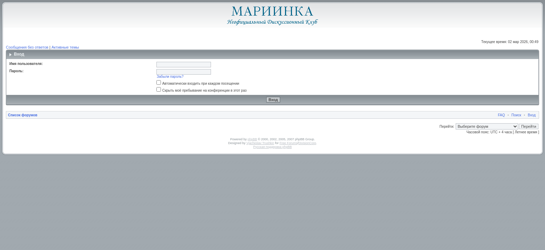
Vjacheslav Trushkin (260, 143)
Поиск (516, 115)
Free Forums (288, 143)
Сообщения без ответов (27, 47)
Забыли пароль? (170, 76)
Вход (532, 115)
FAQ (501, 115)
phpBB (252, 139)
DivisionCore (307, 143)
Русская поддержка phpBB (272, 147)
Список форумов (23, 115)
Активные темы (65, 47)
